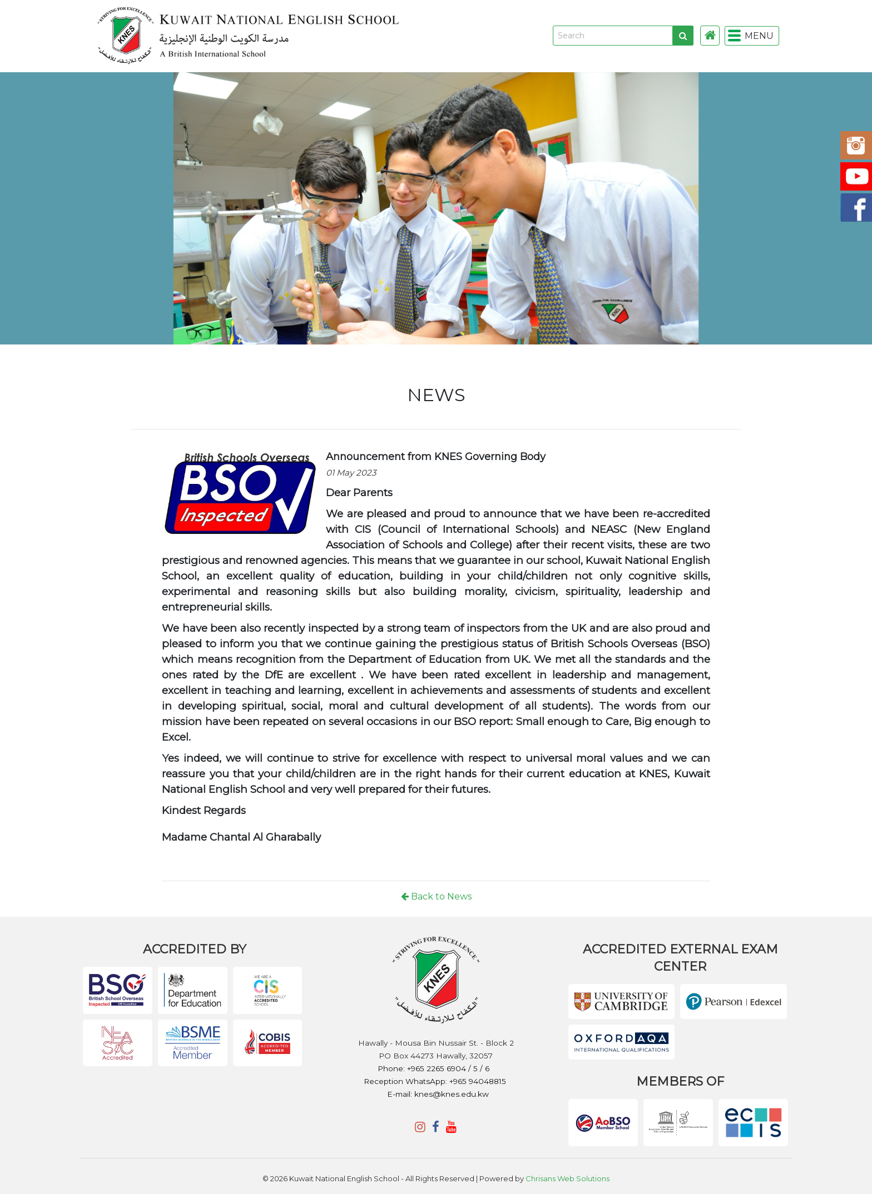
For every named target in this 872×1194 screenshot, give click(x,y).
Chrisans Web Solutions (568, 1178)
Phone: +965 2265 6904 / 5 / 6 (435, 1068)
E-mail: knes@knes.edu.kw (438, 1094)
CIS (366, 529)
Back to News (436, 896)
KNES (409, 36)
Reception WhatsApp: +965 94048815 (435, 1081)
